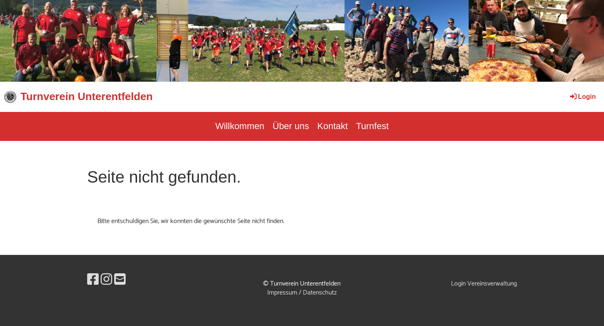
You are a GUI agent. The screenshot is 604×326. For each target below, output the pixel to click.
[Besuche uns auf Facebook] (93, 280)
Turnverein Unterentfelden (86, 96)
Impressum (282, 292)
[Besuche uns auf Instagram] (106, 280)
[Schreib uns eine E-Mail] (120, 280)
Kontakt (332, 126)
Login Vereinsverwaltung (484, 283)
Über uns (291, 126)
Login (582, 96)
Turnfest (372, 126)
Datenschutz (320, 292)
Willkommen (239, 126)
